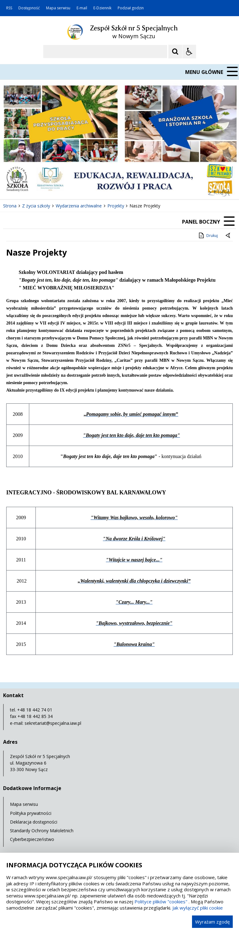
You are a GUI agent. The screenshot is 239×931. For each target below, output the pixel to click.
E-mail (82, 8)
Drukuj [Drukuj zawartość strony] (208, 235)
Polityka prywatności (30, 813)
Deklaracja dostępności (33, 822)
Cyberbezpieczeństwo (32, 839)
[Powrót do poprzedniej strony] (228, 235)
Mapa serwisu (58, 8)
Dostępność (29, 8)
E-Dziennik (102, 8)
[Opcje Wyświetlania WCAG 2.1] (189, 51)
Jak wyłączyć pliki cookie (197, 908)
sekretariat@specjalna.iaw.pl (53, 723)
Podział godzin (131, 8)
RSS (9, 8)
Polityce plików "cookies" (160, 901)
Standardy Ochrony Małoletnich (41, 830)
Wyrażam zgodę (212, 922)
